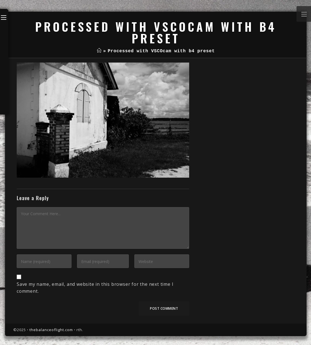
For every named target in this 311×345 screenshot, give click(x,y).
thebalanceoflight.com (51, 329)
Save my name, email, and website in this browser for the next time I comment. (95, 287)
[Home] (99, 51)
